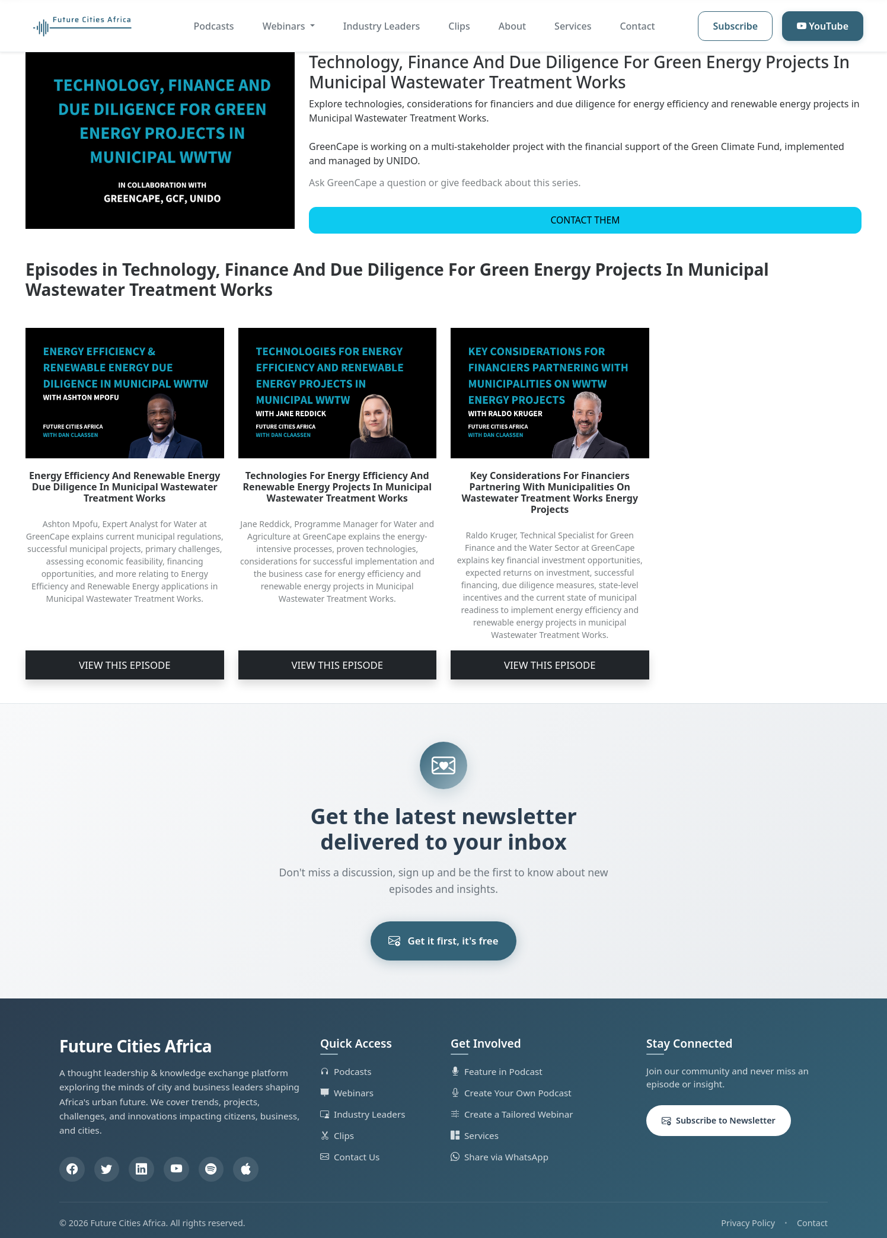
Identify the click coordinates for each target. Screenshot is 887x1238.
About (512, 26)
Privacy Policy (748, 1217)
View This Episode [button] (124, 661)
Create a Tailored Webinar (512, 1107)
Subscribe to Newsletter (719, 1115)
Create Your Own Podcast (511, 1086)
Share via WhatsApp (499, 1150)
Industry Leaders (381, 26)
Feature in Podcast (497, 1065)
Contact (637, 26)
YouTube (822, 26)
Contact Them (585, 224)
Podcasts (214, 26)
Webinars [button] (285, 26)
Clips (459, 26)
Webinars (347, 1086)
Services (572, 26)
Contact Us (349, 1150)
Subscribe (735, 26)
